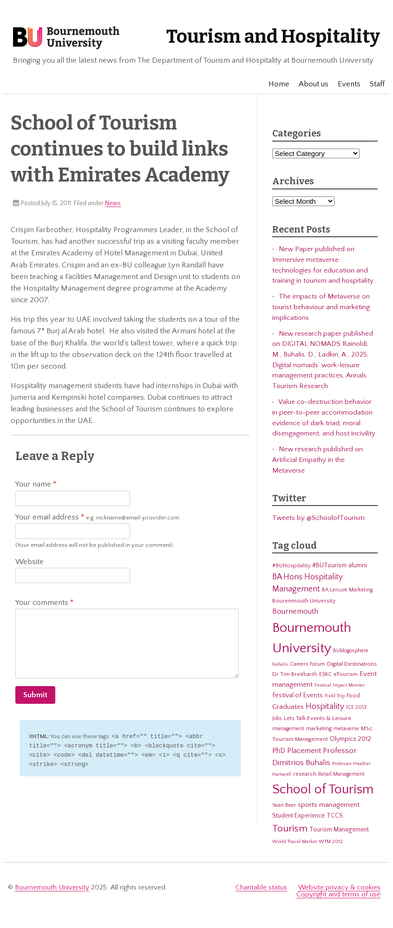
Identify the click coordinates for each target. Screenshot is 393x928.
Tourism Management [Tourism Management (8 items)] (339, 832)
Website (29, 564)
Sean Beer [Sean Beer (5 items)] (284, 808)
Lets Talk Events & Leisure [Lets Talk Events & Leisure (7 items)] (317, 720)
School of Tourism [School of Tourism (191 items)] (322, 791)
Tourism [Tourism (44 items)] (290, 831)
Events (344, 86)
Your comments (44, 604)
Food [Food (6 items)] (353, 697)
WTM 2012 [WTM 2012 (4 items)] (331, 844)
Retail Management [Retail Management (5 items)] (341, 776)
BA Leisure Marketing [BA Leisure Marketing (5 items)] (347, 592)
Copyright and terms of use (338, 896)
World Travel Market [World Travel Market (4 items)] (294, 844)
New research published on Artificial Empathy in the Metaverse (317, 462)
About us (309, 86)
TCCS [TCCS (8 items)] (335, 818)
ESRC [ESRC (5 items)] (325, 677)
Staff (372, 86)
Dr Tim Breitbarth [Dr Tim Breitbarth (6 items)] (294, 676)
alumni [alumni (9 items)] (357, 567)
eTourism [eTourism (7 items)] (346, 676)
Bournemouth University (71, 39)
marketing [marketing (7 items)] (319, 730)
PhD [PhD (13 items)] (278, 753)
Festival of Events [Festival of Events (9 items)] (297, 697)
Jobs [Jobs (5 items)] (277, 720)
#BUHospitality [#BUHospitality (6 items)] (291, 568)
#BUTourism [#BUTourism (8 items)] (329, 567)
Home (274, 86)
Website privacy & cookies (339, 889)
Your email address (97, 520)
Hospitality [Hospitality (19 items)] (325, 709)
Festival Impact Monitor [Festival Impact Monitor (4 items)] (339, 687)
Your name (35, 486)
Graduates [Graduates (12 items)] (288, 709)
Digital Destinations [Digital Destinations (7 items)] (352, 665)
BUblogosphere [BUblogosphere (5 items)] (350, 652)
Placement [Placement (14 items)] (304, 752)
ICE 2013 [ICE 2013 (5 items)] (356, 710)
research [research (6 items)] (304, 776)
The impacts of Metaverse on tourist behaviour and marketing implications (321, 309)
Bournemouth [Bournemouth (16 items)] (295, 614)
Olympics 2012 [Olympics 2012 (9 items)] (350, 741)
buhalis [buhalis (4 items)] (280, 666)
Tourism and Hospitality (267, 36)
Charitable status (261, 889)
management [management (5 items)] (288, 731)
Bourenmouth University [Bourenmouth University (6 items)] (303, 602)
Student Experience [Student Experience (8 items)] (298, 818)
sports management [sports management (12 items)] (329, 807)
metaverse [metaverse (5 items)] (346, 731)
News (113, 205)
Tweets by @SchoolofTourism (318, 520)
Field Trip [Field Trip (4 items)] (335, 698)
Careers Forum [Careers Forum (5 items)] (307, 666)
